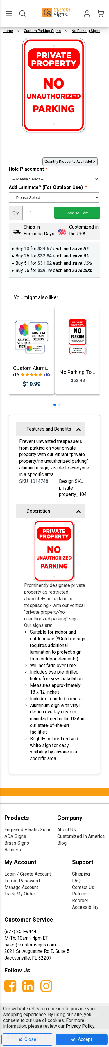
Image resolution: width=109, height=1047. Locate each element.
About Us (66, 829)
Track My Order (19, 894)
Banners (12, 850)
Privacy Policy (80, 1026)
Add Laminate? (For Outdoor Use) (47, 187)
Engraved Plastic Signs (27, 829)
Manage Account (21, 887)
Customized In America (81, 836)
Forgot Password (22, 880)
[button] (54, 405)
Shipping (81, 874)
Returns (80, 894)
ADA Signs (15, 836)
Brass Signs (16, 843)
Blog (62, 843)
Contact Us (83, 887)
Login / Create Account (27, 874)
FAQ (76, 880)
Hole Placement (28, 169)
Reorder (80, 900)
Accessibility (85, 907)
